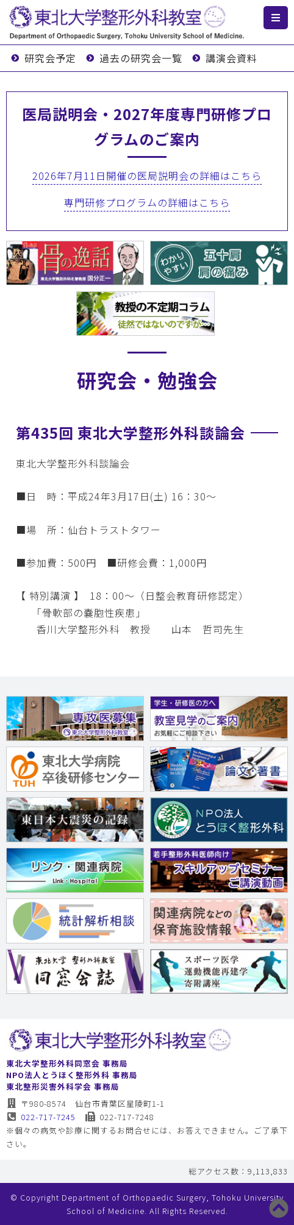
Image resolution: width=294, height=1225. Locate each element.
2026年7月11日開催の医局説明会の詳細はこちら (147, 175)
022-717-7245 (41, 1117)
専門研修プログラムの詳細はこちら (147, 202)
